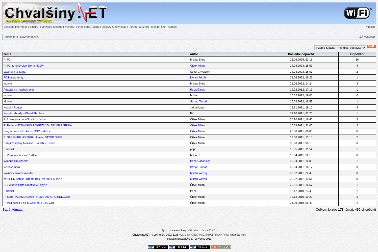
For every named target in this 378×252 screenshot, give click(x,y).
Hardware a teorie (51, 26)
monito (8, 95)
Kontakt (172, 26)
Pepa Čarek (197, 89)
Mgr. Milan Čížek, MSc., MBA (195, 234)
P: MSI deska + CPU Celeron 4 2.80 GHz (29, 202)
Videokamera (12, 167)
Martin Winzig (198, 173)
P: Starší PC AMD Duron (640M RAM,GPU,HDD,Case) (37, 196)
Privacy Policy (221, 234)
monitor (8, 83)
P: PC (7, 59)
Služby (34, 26)
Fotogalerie (83, 26)
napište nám (238, 234)
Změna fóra (11, 36)
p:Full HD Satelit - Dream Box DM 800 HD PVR (33, 178)
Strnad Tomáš (198, 101)
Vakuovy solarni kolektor (18, 173)
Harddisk (9, 149)
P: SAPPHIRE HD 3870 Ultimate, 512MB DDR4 (33, 137)
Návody (69, 26)
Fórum (133, 26)
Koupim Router (13, 107)
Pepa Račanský (200, 160)
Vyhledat (369, 36)
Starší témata (12, 209)
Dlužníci (144, 26)
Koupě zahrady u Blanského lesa (24, 113)
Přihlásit (370, 26)
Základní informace (16, 26)
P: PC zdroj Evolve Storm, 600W (24, 65)
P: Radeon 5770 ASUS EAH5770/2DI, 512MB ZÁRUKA (38, 125)
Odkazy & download (114, 26)
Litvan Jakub (198, 77)
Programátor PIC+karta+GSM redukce (27, 131)
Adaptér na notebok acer (19, 89)
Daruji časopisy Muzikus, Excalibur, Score (29, 143)
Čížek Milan (197, 65)
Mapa (95, 26)
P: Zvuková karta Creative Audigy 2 (25, 184)
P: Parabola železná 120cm (21, 155)
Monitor (8, 101)
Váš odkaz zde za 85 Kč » (202, 230)
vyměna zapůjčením (16, 160)
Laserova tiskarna (15, 71)
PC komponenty (13, 77)
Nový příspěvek (29, 36)
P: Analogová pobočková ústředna (25, 119)
